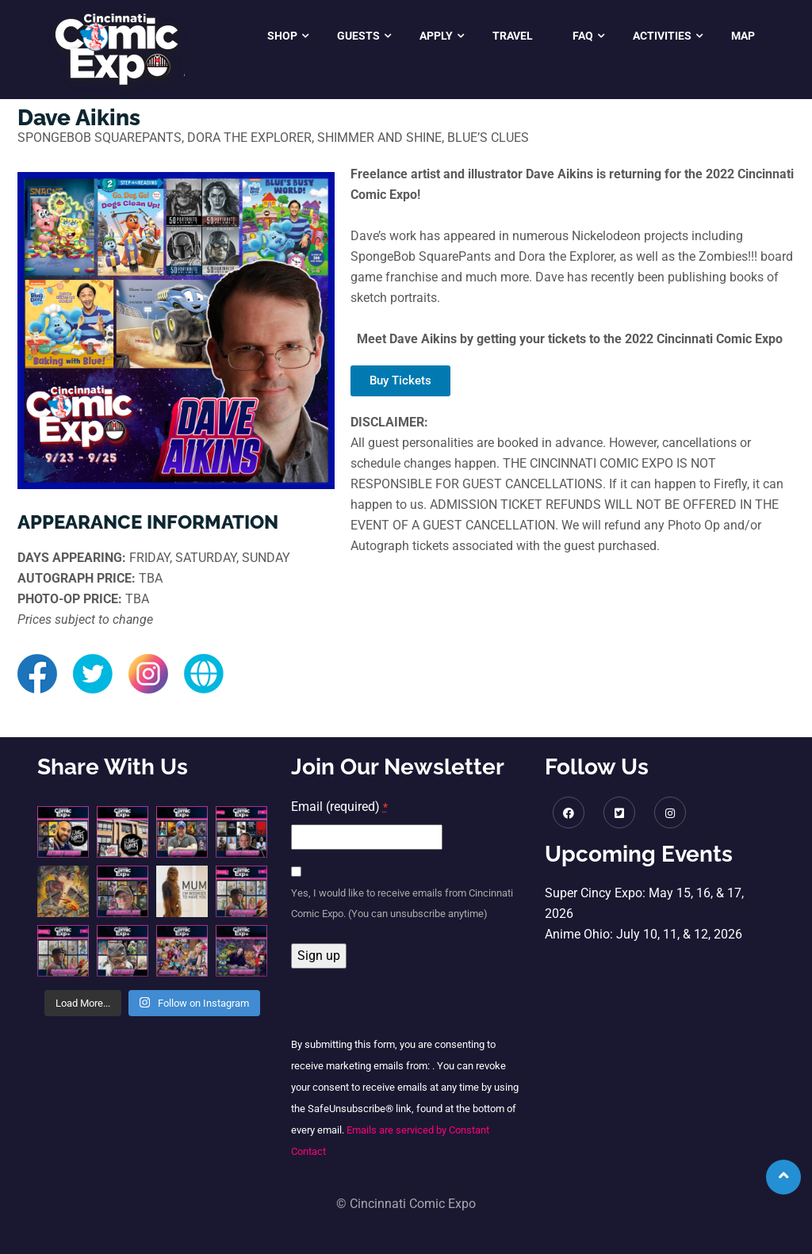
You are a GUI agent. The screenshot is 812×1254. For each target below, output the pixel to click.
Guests (358, 35)
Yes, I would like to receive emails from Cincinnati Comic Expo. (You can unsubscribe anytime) (402, 903)
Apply (436, 35)
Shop (282, 35)
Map (743, 35)
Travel (512, 35)
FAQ (583, 35)
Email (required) (339, 806)
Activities (662, 35)
